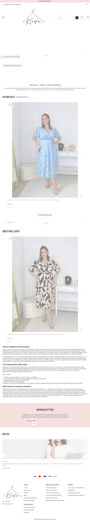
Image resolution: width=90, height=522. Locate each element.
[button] (3, 18)
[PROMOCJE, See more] (10, 222)
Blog (25, 495)
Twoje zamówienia (29, 507)
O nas (25, 487)
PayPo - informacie (51, 490)
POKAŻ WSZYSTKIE (45, 215)
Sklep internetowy (44, 519)
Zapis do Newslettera (30, 498)
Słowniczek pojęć (29, 500)
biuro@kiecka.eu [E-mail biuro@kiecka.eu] (17, 4)
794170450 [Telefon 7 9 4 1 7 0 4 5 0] (7, 4)
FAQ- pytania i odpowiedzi (76, 487)
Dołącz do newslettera (33, 423)
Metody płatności (51, 487)
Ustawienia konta (29, 510)
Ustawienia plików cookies (76, 495)
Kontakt (26, 493)
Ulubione (26, 512)
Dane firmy (27, 490)
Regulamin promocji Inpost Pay (55, 500)
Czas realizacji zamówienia (54, 495)
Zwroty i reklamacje (51, 498)
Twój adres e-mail (31, 420)
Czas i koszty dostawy (52, 493)
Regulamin (71, 490)
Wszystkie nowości (22, 97)
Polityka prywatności (74, 493)
